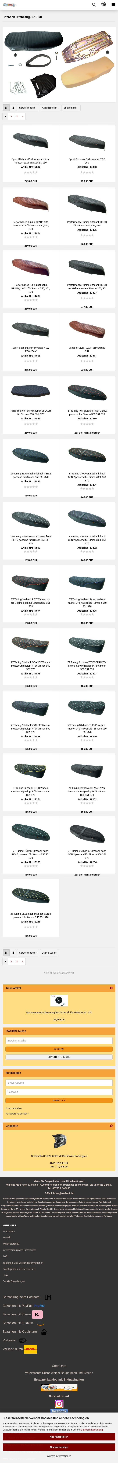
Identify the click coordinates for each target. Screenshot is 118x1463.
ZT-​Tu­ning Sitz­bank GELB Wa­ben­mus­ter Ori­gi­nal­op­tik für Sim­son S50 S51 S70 (30, 791)
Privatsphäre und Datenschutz (19, 1269)
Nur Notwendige (59, 1447)
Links (5, 1275)
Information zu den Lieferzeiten (19, 1250)
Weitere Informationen (59, 1456)
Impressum (9, 1231)
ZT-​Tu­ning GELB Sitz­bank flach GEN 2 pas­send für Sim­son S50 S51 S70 (30, 915)
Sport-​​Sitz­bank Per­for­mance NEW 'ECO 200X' (30, 349)
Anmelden (59, 1100)
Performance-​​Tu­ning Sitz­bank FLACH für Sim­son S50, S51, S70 (30, 412)
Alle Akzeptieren (59, 1436)
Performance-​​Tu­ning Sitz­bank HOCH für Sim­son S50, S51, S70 (87, 224)
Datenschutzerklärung (92, 1429)
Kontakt (7, 1237)
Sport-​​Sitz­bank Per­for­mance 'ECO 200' (87, 161)
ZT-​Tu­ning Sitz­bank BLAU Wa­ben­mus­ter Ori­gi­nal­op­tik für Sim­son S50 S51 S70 (87, 603)
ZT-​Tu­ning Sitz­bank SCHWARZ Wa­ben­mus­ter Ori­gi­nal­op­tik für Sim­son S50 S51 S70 (87, 791)
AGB (5, 1256)
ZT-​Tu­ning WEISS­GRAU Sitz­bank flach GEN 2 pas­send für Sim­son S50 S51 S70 (30, 540)
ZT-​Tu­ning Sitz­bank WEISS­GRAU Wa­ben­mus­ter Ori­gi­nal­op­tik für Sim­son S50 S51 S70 (87, 666)
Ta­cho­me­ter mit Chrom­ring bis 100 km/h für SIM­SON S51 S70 (59, 1012)
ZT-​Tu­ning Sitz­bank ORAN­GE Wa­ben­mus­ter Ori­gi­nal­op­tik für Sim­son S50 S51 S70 (31, 666)
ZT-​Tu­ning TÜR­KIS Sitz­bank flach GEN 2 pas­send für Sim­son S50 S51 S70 (31, 854)
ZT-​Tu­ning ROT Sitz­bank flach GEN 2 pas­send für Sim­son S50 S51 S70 (87, 412)
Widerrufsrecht (11, 1243)
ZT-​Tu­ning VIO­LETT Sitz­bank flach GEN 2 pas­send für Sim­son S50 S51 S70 (87, 540)
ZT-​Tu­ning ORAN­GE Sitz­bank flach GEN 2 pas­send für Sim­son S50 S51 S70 (87, 477)
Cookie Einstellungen (14, 1281)
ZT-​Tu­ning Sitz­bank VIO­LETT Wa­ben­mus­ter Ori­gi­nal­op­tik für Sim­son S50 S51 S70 (30, 729)
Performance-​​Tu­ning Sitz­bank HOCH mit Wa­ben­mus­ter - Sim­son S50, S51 (87, 287)
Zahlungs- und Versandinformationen (23, 1262)
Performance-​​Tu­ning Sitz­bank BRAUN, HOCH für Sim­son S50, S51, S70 (30, 288)
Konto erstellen (13, 1108)
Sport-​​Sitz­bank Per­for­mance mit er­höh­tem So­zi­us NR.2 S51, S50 (31, 161)
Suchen (59, 1049)
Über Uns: (59, 1366)
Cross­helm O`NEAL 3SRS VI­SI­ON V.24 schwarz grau (59, 1156)
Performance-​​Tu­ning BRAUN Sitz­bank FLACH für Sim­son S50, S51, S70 (31, 225)
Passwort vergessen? (17, 1113)
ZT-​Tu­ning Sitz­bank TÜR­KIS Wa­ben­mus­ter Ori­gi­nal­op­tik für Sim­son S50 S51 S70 (87, 729)
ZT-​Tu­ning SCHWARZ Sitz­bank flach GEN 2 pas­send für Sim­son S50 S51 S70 (87, 854)
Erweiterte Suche (59, 1057)
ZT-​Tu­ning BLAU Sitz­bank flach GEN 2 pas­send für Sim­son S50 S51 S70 (30, 475)
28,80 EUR (59, 1019)
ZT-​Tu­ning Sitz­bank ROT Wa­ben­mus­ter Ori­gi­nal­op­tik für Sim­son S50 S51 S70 (30, 603)
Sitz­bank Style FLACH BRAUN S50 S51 (87, 349)
